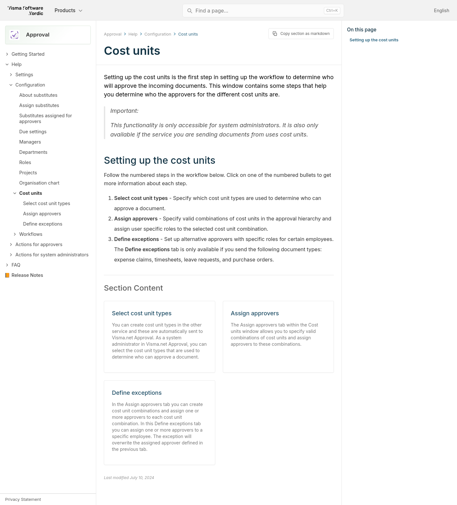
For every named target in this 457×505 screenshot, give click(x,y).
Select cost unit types (46, 203)
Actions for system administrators (52, 254)
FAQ (16, 265)
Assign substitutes (39, 105)
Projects (28, 172)
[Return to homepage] (25, 10)
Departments (33, 152)
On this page (362, 30)
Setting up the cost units (374, 39)
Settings (24, 74)
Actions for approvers (39, 244)
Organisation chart (39, 183)
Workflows (30, 234)
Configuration (30, 84)
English (441, 10)
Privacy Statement (23, 499)
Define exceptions (42, 224)
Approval (113, 34)
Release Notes (27, 275)
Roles (25, 162)
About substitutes (38, 95)
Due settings (33, 131)
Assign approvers (42, 213)
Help (16, 64)
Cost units (30, 193)
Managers (30, 142)
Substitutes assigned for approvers (45, 118)
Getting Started (28, 54)
